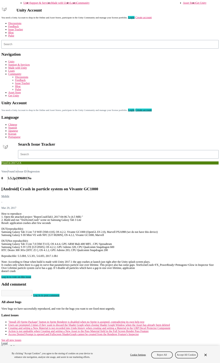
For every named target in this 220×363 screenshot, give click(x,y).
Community (82, 2)
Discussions (14, 23)
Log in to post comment (50, 296)
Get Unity (200, 2)
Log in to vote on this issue (16, 276)
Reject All (162, 355)
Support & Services (40, 2)
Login (131, 17)
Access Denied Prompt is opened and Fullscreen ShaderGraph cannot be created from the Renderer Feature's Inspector (73, 335)
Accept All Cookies (186, 355)
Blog (11, 32)
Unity (26, 2)
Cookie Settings (138, 355)
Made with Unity (60, 2)
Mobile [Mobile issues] (5, 196)
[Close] (206, 355)
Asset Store (189, 2)
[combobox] (110, 44)
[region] (110, 354)
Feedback (13, 26)
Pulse (11, 35)
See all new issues (11, 341)
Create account (143, 17)
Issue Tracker (15, 29)
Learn (73, 2)
